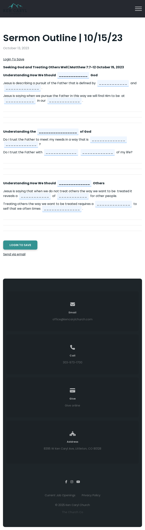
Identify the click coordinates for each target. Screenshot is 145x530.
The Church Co (72, 512)
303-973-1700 (72, 362)
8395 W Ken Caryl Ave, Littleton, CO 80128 (72, 449)
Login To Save (13, 59)
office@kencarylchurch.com (72, 319)
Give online (72, 405)
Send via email (14, 254)
